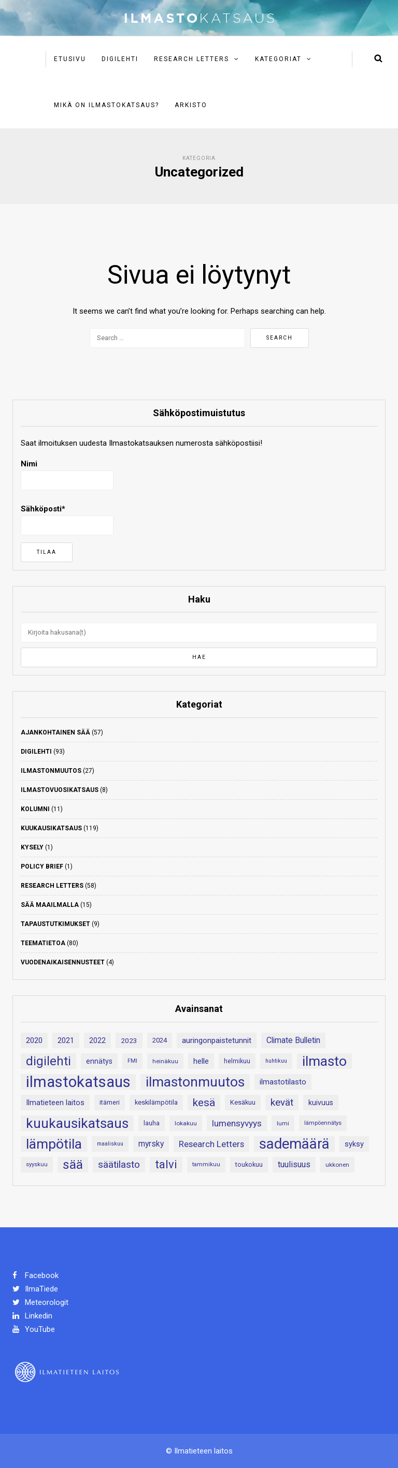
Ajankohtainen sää (55, 732)
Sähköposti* (67, 519)
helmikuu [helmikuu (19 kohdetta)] (237, 1061)
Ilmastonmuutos (51, 770)
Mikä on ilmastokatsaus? (106, 105)
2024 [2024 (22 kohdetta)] (159, 1040)
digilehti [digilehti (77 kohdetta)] (48, 1061)
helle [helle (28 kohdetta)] (201, 1061)
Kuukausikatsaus (51, 828)
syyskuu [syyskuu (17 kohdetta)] (37, 1164)
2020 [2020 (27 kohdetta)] (34, 1040)
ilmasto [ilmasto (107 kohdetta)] (324, 1061)
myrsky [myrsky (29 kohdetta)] (151, 1144)
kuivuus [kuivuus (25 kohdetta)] (320, 1102)
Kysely (32, 847)
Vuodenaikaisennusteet (63, 962)
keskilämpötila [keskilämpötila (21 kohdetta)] (156, 1102)
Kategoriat (278, 59)
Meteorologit (40, 1302)
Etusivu (70, 59)
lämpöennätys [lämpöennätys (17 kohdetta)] (323, 1123)
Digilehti (120, 59)
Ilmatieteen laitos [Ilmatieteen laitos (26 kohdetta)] (55, 1102)
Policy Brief (42, 866)
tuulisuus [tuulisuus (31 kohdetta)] (294, 1164)
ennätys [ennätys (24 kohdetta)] (99, 1061)
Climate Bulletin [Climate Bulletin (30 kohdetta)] (293, 1040)
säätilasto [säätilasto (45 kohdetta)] (119, 1164)
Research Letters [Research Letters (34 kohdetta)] (211, 1144)
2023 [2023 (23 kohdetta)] (129, 1040)
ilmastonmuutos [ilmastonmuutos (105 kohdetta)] (195, 1082)
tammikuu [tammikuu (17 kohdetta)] (206, 1164)
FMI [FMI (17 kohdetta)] (132, 1061)
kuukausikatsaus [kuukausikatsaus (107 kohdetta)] (77, 1123)
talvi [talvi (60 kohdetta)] (166, 1164)
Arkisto (191, 105)
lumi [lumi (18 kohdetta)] (283, 1123)
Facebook (35, 1275)
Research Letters (191, 59)
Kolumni (35, 809)
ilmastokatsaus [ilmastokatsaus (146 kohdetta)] (78, 1082)
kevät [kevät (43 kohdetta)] (282, 1102)
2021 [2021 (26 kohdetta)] (66, 1040)
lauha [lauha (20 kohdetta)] (152, 1123)
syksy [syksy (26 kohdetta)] (354, 1144)
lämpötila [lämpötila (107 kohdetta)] (54, 1144)
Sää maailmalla (50, 904)
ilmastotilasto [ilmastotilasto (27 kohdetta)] (283, 1082)
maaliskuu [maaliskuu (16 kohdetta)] (110, 1143)
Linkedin (32, 1315)
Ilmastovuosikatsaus (59, 790)
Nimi (67, 474)
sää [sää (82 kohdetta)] (73, 1164)
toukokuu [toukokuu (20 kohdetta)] (249, 1164)
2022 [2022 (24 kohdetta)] (97, 1040)
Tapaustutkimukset (55, 924)
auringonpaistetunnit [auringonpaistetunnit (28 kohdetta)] (216, 1040)
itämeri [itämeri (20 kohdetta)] (110, 1102)
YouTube (33, 1329)
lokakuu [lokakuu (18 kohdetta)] (186, 1123)
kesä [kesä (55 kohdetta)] (204, 1102)
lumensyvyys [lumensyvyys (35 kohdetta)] (237, 1123)
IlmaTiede (35, 1289)
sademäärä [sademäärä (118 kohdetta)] (294, 1144)
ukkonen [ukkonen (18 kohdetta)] (337, 1164)
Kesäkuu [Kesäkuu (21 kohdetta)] (242, 1102)
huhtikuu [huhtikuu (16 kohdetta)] (276, 1061)
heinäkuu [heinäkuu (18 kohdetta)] (165, 1061)
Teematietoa (43, 943)
